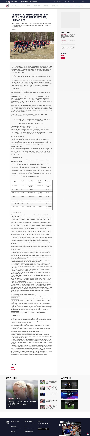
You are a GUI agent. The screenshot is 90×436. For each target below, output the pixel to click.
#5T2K (41, 119)
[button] (61, 6)
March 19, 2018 (41, 123)
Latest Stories (12, 378)
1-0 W (22, 206)
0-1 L (22, 203)
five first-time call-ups (40, 70)
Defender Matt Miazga (16, 275)
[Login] (83, 1)
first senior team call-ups (29, 240)
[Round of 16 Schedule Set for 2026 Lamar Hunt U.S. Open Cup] (42, 394)
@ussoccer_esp (30, 78)
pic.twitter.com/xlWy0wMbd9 (36, 120)
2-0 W (22, 196)
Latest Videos (66, 378)
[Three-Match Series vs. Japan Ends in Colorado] (42, 401)
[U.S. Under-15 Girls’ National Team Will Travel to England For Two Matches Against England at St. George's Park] (42, 388)
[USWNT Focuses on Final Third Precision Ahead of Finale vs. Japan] (42, 382)
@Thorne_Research (30, 119)
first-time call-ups (43, 141)
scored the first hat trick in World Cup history (22, 172)
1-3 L (22, 200)
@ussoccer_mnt (20, 78)
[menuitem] (15, 5)
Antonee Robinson (39, 142)
